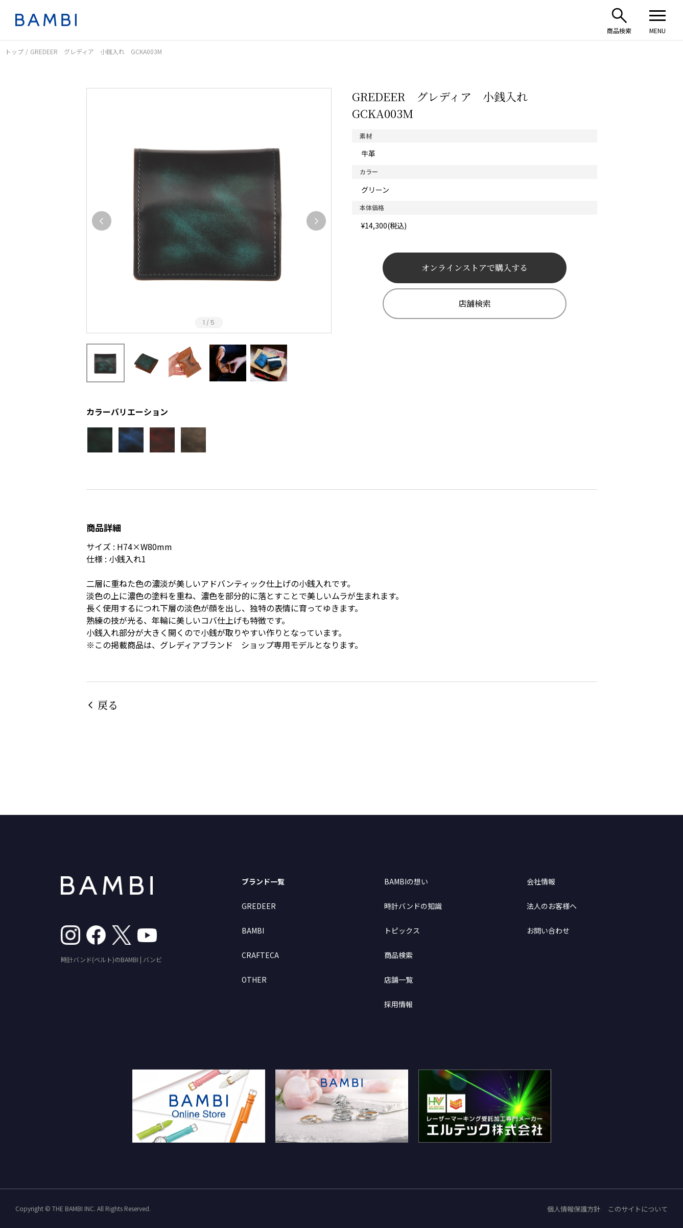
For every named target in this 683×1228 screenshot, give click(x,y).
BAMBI (253, 930)
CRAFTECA (260, 955)
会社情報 (541, 881)
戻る (108, 704)
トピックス (402, 930)
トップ (14, 51)
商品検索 (398, 955)
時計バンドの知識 (413, 906)
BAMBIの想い (406, 881)
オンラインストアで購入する (474, 268)
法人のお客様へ (552, 906)
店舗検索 (474, 303)
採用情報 (398, 1004)
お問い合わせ (548, 930)
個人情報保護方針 (573, 1209)
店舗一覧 (398, 979)
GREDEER (259, 906)
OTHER (254, 979)
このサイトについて (638, 1209)
